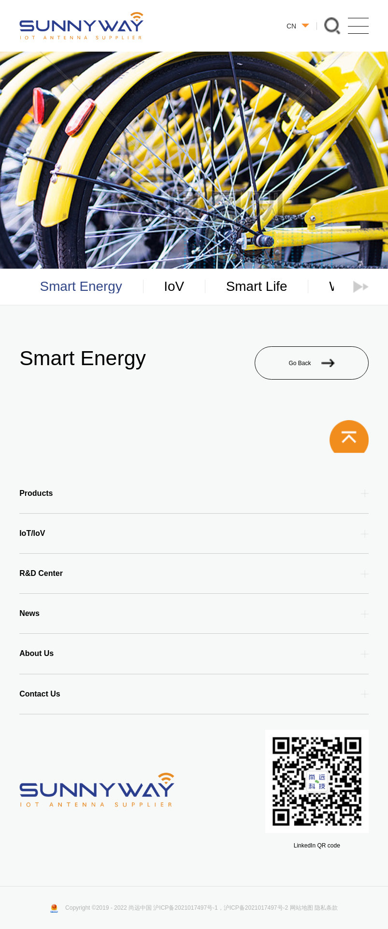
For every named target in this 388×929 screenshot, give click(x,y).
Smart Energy (81, 286)
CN (298, 26)
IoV (174, 286)
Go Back (311, 363)
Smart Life (256, 286)
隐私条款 (326, 907)
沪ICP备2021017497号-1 (185, 907)
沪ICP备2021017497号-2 (256, 907)
